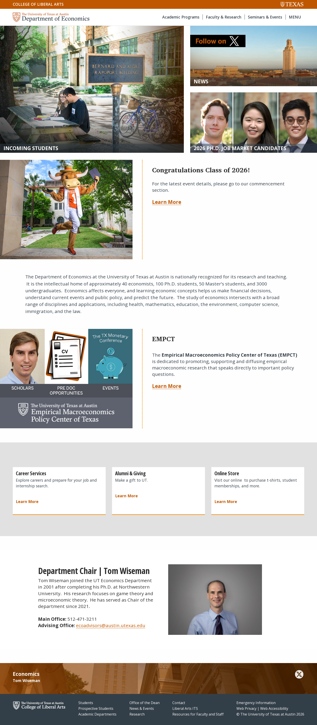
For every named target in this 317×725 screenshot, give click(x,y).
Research (137, 714)
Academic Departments (97, 714)
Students (85, 702)
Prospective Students (95, 708)
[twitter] (299, 675)
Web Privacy (246, 708)
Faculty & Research (223, 17)
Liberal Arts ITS (185, 708)
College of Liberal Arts (38, 4)
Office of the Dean (144, 702)
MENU (295, 17)
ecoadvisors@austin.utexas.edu (110, 625)
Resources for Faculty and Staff (198, 714)
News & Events (141, 708)
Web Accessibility (274, 708)
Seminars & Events (265, 17)
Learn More (166, 201)
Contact (178, 702)
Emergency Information (256, 702)
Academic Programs (180, 17)
